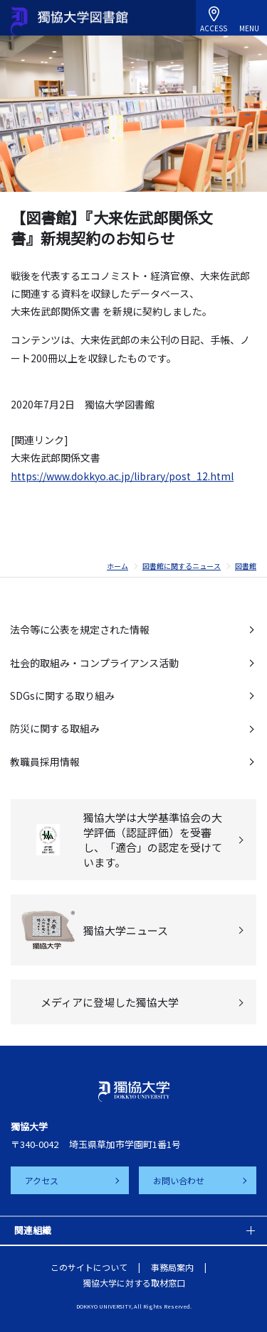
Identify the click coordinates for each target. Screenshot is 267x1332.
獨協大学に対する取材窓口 (134, 1283)
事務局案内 (172, 1267)
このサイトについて (89, 1267)
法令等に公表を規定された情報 (80, 629)
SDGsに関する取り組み (62, 695)
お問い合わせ (178, 1180)
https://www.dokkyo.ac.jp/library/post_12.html (122, 476)
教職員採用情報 (45, 761)
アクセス (41, 1180)
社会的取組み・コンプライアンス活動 (94, 663)
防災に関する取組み (55, 728)
